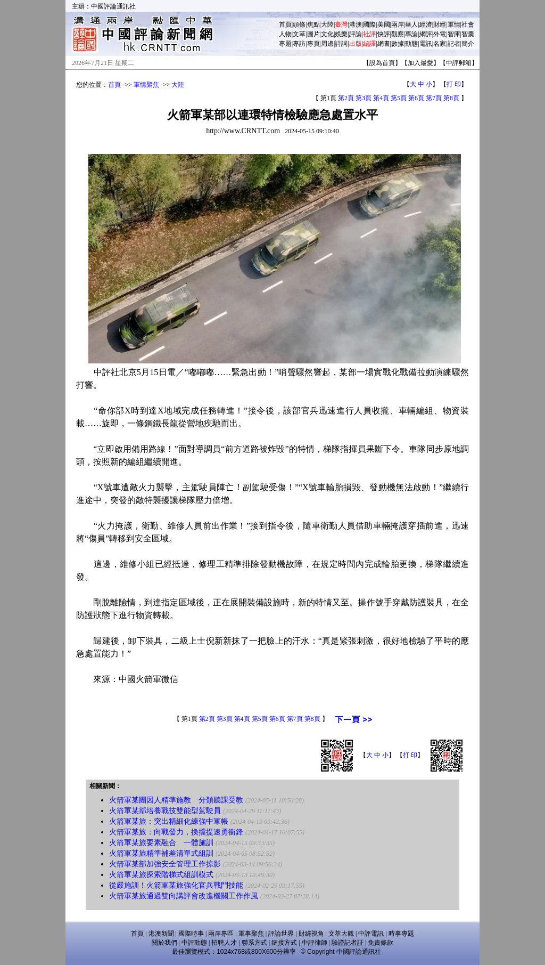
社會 (467, 24)
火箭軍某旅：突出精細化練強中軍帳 (168, 821)
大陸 (327, 24)
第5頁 (399, 98)
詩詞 (341, 43)
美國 (383, 24)
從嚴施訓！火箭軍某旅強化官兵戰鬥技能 (176, 885)
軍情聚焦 (146, 84)
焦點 (313, 24)
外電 (439, 34)
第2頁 (346, 98)
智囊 (467, 34)
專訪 (299, 43)
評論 (355, 34)
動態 (411, 43)
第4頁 (381, 98)
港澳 (355, 24)
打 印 (454, 84)
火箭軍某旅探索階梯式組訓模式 (161, 875)
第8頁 (451, 98)
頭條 (299, 24)
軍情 (454, 24)
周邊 (327, 43)
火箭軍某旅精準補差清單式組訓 (161, 853)
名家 (439, 43)
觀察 (397, 34)
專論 (411, 34)
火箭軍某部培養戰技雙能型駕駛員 (165, 811)
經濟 (425, 24)
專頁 (313, 43)
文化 (327, 34)
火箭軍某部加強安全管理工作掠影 (165, 864)
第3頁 (363, 98)
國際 (369, 24)
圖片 (313, 34)
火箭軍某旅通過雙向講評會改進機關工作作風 (183, 896)
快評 (383, 34)
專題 (285, 43)
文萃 (299, 34)
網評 (425, 34)
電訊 (425, 43)
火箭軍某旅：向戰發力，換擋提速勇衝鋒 (176, 832)
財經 (439, 24)
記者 (454, 43)
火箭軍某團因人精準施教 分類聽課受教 (176, 800)
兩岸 (397, 24)
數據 (397, 43)
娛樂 (341, 34)
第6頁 (416, 98)
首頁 (285, 24)
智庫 (454, 34)
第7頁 (434, 98)
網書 (383, 43)
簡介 (467, 43)
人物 (285, 34)
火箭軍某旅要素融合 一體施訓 (161, 843)
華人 (411, 24)
